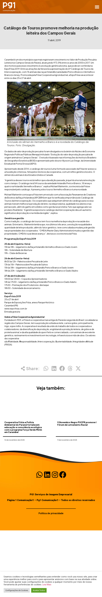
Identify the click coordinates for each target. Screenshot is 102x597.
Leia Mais (46, 584)
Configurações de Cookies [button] (16, 590)
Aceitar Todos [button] (39, 590)
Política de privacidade (51, 513)
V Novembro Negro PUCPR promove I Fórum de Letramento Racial (76, 435)
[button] (97, 6)
